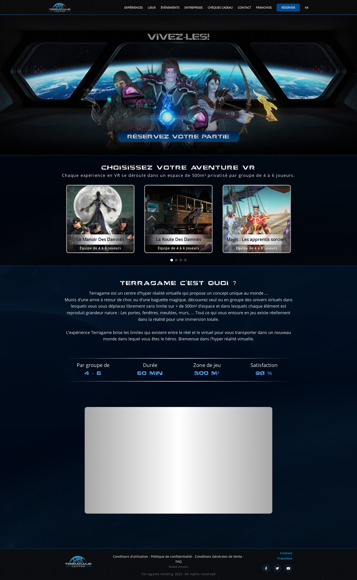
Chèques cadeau (220, 7)
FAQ (179, 561)
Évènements (170, 7)
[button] (171, 260)
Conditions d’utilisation (130, 556)
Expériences (133, 7)
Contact (244, 7)
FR (306, 8)
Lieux (152, 7)
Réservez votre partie (178, 136)
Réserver (288, 7)
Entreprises (193, 7)
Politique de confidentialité (171, 556)
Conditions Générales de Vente (218, 556)
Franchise (264, 7)
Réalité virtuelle (178, 567)
